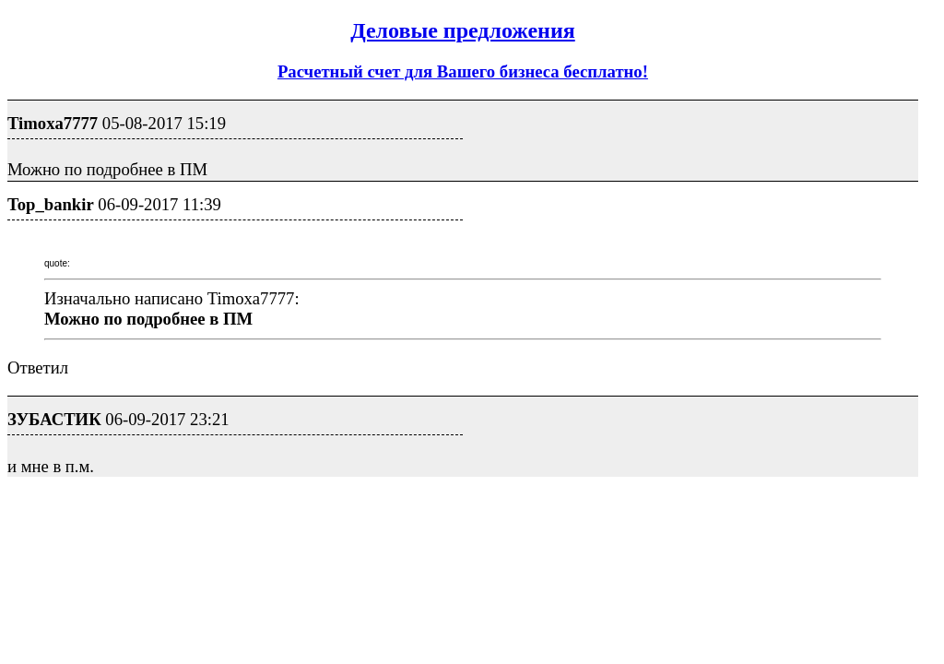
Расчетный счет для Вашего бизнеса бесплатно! (462, 71)
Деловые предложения (462, 30)
